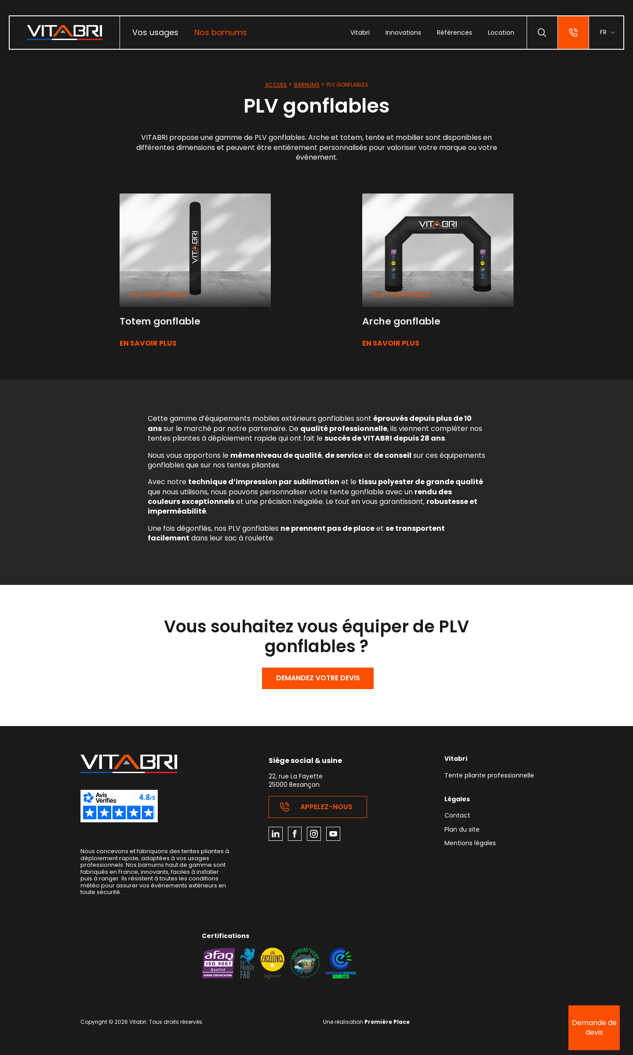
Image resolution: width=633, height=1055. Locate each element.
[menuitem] (155, 32)
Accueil (276, 84)
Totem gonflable (162, 321)
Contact (457, 816)
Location (500, 32)
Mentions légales (470, 844)
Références (454, 32)
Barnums (307, 84)
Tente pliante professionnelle (489, 776)
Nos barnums (220, 32)
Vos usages (155, 32)
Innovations (403, 32)
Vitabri (359, 32)
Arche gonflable (403, 321)
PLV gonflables (159, 294)
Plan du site (462, 830)
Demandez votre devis (318, 678)
